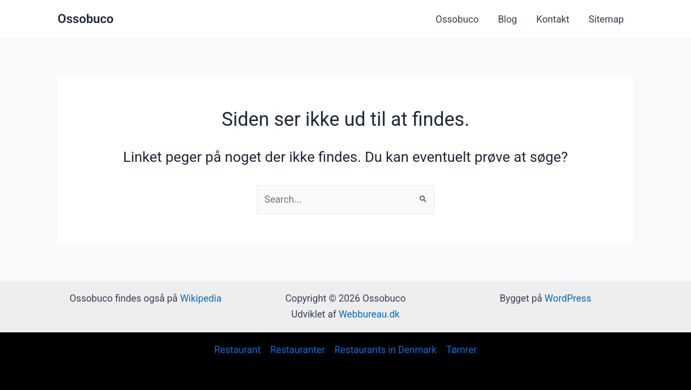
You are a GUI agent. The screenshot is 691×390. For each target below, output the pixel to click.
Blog (507, 19)
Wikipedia (200, 298)
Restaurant (237, 349)
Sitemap (606, 19)
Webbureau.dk (369, 314)
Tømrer (461, 349)
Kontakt (553, 19)
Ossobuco (86, 19)
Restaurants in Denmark (385, 349)
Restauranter (297, 349)
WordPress (568, 298)
